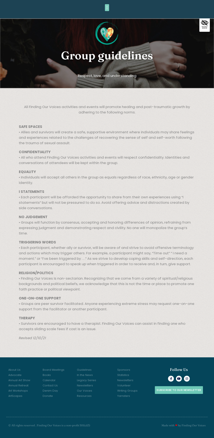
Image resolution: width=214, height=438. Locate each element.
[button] (107, 7)
